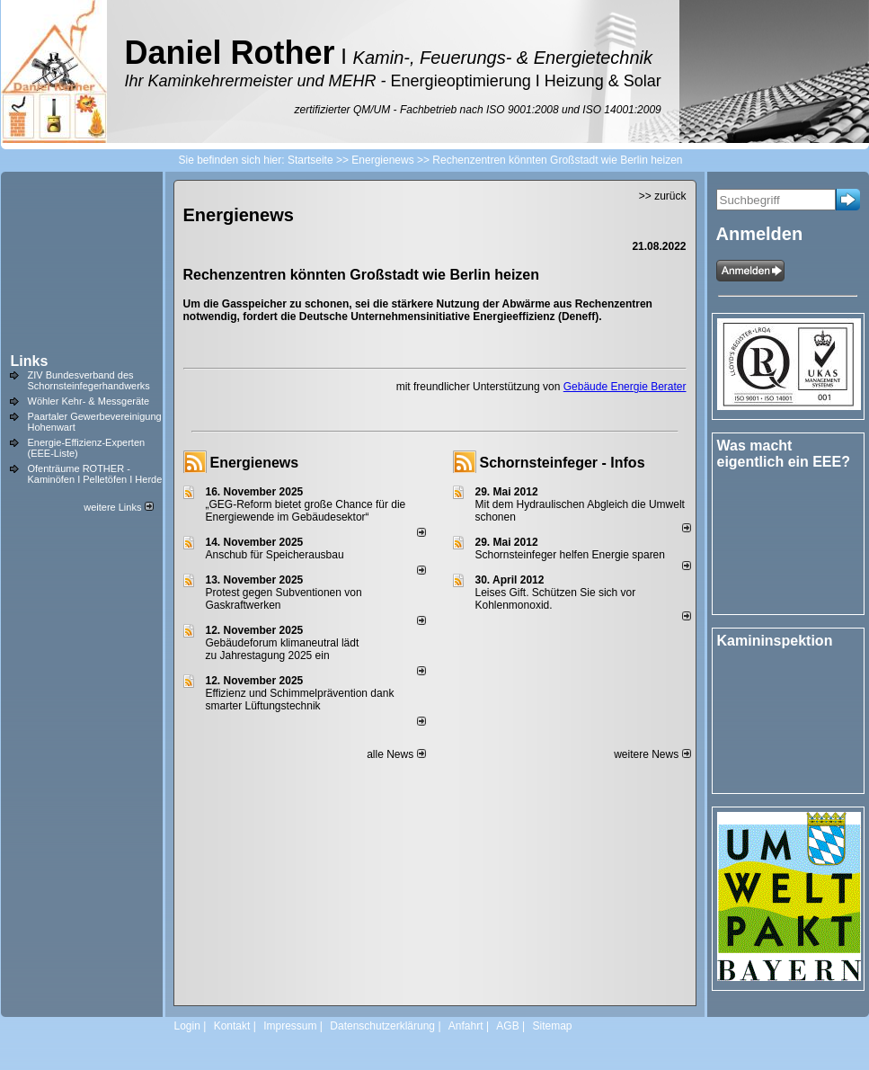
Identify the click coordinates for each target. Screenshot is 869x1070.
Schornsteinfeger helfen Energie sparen (570, 554)
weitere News (652, 754)
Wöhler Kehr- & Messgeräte (89, 401)
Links (30, 361)
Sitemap (552, 1026)
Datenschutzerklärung (382, 1026)
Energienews (254, 462)
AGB (507, 1026)
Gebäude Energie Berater (625, 386)
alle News (396, 754)
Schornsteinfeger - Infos (562, 462)
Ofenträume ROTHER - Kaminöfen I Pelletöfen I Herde (95, 474)
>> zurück (663, 196)
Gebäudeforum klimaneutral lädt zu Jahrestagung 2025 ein (282, 649)
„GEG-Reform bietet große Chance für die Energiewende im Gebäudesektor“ (306, 510)
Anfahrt (465, 1026)
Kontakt (232, 1026)
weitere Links (118, 507)
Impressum (289, 1026)
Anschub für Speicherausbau (275, 554)
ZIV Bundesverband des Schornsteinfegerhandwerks (89, 380)
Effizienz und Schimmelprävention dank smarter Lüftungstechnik (300, 699)
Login (187, 1026)
